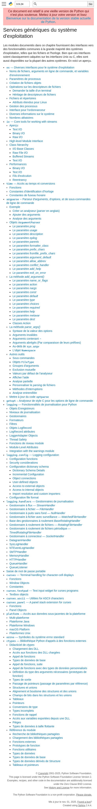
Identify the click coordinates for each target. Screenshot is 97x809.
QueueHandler (18, 563)
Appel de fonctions (24, 656)
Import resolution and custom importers (36, 493)
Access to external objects (29, 486)
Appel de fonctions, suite (28, 664)
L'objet (24, 350)
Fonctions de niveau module (26, 443)
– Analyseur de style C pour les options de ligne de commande (49, 400)
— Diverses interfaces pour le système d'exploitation (40, 67)
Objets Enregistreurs (22, 408)
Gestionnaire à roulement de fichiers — (45, 524)
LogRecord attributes (22, 431)
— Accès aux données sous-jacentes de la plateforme (45, 613)
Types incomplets (23, 710)
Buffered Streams (23, 156)
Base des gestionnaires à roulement (44, 520)
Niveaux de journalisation (24, 412)
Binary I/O (19, 133)
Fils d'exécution (22, 175)
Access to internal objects (28, 489)
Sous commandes (24, 358)
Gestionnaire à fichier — (31, 509)
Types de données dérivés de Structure (36, 761)
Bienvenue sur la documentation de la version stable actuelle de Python (48, 20)
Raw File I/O (20, 152)
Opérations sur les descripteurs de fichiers (35, 86)
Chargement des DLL (26, 648)
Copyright (43, 773)
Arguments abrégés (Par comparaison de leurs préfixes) (47, 342)
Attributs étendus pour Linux (30, 102)
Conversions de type (25, 707)
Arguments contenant (27, 338)
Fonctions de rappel (25, 714)
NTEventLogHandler (21, 547)
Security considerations (23, 462)
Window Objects (19, 582)
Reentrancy (20, 179)
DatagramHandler (20, 540)
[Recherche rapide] (62, 4)
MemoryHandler (19, 555)
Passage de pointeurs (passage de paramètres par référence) (50, 683)
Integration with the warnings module (31, 451)
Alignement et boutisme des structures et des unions (44, 691)
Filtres (13, 423)
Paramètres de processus (25, 79)
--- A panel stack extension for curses (38, 602)
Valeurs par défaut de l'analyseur (32, 373)
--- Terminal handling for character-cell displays (40, 575)
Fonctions (15, 187)
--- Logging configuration (32, 455)
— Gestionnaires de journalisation (40, 501)
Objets (24, 222)
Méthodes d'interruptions (28, 389)
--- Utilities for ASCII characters (35, 598)
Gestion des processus (23, 106)
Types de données (24, 753)
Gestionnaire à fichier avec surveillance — (47, 516)
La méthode (26, 276)
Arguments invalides (25, 334)
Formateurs (16, 420)
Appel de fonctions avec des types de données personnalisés (50, 668)
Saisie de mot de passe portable (26, 571)
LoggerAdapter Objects (23, 435)
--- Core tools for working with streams (31, 121)
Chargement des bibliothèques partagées (38, 737)
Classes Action (22, 323)
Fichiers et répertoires (22, 98)
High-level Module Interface (26, 141)
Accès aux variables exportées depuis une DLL (41, 718)
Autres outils (17, 354)
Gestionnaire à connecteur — (36, 536)
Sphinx (81, 805)
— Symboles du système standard (35, 637)
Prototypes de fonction (26, 745)
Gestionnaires (17, 416)
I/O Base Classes (23, 148)
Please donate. (84, 794)
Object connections (24, 478)
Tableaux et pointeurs (26, 764)
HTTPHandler (17, 559)
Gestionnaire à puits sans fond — (37, 513)
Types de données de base (29, 660)
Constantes (16, 586)
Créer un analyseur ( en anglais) (36, 210)
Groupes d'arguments (26, 365)
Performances (18, 164)
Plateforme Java (19, 621)
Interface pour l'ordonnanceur (27, 110)
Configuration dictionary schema (29, 466)
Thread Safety (18, 439)
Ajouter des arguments (26, 214)
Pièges (17, 722)
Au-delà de (26, 346)
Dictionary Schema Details (29, 470)
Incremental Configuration (28, 474)
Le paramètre (24, 226)
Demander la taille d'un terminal (32, 90)
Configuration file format (24, 497)
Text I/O (17, 129)
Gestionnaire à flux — (32, 505)
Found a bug (84, 801)
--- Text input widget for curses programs (42, 590)
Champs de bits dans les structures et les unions (42, 695)
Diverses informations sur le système (31, 114)
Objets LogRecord (20, 427)
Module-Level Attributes (23, 447)
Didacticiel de (22, 644)
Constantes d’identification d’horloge (31, 191)
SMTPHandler (18, 551)
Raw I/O (18, 137)
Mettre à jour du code (29, 396)
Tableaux (18, 699)
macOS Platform (19, 629)
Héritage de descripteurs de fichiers (34, 94)
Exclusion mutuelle (24, 369)
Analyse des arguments (27, 218)
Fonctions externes (24, 741)
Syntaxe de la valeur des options (32, 331)
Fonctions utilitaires (24, 749)
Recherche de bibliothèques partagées (36, 734)
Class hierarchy (18, 144)
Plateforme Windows (22, 625)
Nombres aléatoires (21, 117)
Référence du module (22, 730)
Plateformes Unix (19, 633)
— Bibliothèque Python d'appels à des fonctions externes (46, 640)
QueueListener (18, 567)
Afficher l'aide (21, 377)
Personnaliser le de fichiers (34, 385)
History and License (59, 787)
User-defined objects (25, 482)
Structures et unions (25, 687)
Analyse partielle (23, 381)
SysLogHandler (18, 544)
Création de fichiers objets (25, 82)
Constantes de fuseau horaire (27, 195)
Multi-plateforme (19, 617)
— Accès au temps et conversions (30, 183)
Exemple (14, 206)
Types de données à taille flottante (33, 726)
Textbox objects (18, 594)
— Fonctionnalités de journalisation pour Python (41, 404)
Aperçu (13, 125)
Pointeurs (18, 703)
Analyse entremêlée (25, 392)
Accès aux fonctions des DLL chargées (36, 652)
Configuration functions (23, 458)
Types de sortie (22, 679)
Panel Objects (18, 610)
